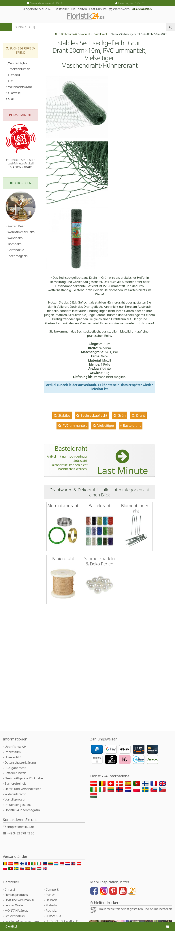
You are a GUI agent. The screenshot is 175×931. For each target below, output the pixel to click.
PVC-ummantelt (74, 425)
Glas (10, 99)
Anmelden (142, 9)
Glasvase (13, 93)
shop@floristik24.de (21, 827)
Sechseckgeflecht (93, 415)
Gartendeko (15, 250)
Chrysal (10, 889)
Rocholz (51, 910)
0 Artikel (11, 926)
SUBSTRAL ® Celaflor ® (62, 921)
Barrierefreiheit (15, 783)
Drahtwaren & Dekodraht (75, 34)
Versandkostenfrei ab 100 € (46, 3)
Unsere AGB (13, 757)
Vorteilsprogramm (17, 799)
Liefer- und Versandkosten (23, 789)
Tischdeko (14, 244)
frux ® (50, 894)
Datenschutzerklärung (20, 762)
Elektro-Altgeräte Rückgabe (24, 778)
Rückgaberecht (15, 768)
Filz (9, 81)
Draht (140, 415)
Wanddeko (14, 238)
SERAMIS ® (53, 916)
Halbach (51, 900)
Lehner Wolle (14, 905)
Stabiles (63, 415)
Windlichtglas (16, 63)
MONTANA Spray (16, 910)
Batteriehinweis (15, 773)
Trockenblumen (18, 69)
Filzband (13, 75)
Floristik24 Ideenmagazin (22, 810)
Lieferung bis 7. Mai (131, 3)
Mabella (51, 905)
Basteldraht (100, 34)
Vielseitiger (105, 425)
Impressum (13, 752)
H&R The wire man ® (19, 900)
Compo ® (52, 889)
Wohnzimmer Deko (20, 232)
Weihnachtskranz (19, 87)
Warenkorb (119, 9)
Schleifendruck (15, 916)
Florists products (16, 894)
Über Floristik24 (16, 746)
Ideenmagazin (17, 256)
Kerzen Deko (15, 226)
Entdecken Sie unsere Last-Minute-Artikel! (20, 163)
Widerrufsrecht (15, 794)
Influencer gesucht (18, 805)
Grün (121, 415)
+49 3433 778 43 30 (20, 833)
